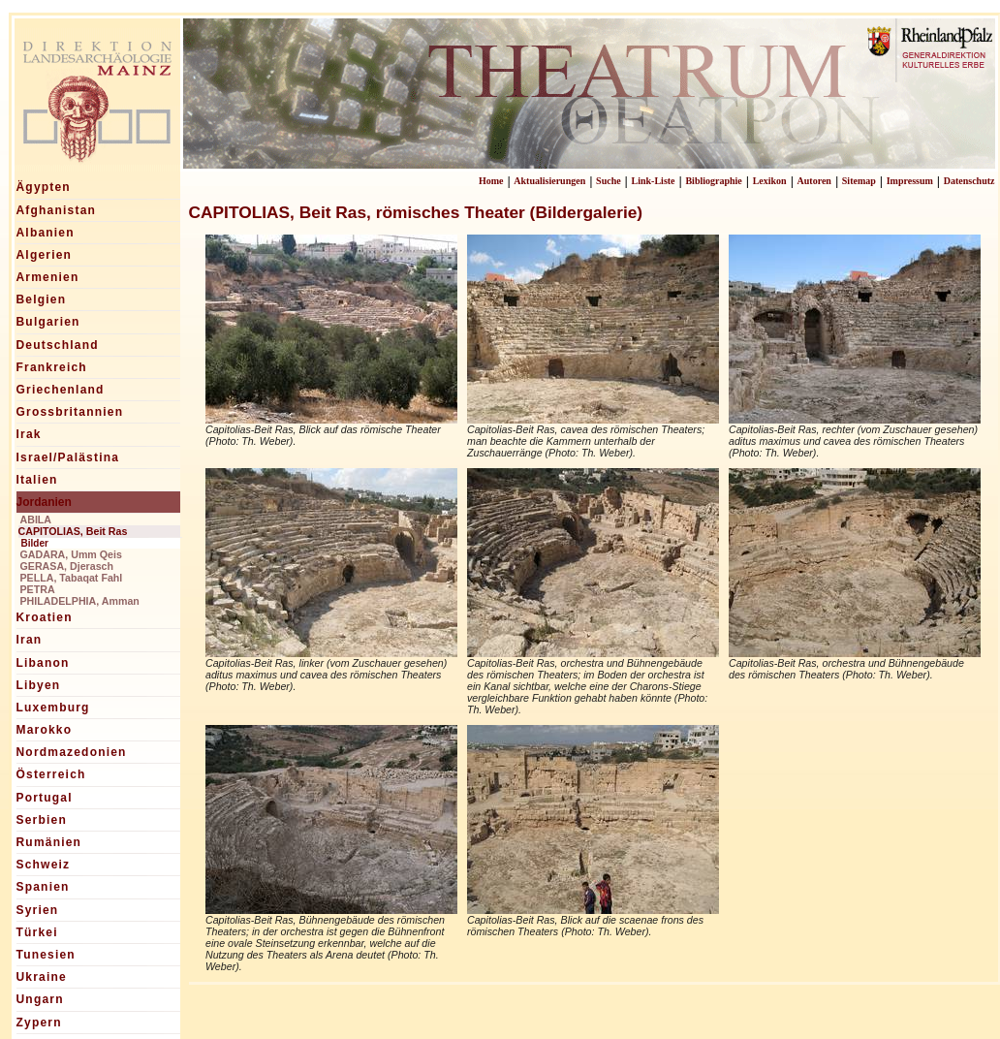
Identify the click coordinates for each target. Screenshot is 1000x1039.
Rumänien (49, 842)
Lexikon (770, 180)
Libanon (43, 663)
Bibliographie (713, 180)
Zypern (39, 1022)
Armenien (47, 277)
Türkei (37, 932)
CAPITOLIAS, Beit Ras (73, 531)
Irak (29, 434)
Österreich (51, 774)
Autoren (814, 180)
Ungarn (40, 999)
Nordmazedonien (71, 752)
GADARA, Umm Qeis (71, 554)
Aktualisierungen (549, 180)
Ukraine (41, 977)
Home (491, 180)
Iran (29, 639)
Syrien (37, 910)
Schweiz (43, 864)
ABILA (36, 519)
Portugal (44, 797)
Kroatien (44, 617)
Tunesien (46, 954)
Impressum (910, 180)
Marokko (44, 730)
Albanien (45, 232)
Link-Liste (653, 180)
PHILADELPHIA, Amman (80, 601)
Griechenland (60, 389)
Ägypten (43, 187)
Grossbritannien (70, 412)
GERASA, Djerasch (67, 566)
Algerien (44, 255)
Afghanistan (56, 210)
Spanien (43, 887)
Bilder (34, 543)
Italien (37, 480)
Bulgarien (48, 322)
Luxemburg (53, 707)
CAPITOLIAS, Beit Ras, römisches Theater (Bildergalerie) (416, 212)
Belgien (41, 299)
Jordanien (44, 502)
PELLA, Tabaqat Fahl (71, 577)
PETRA (37, 589)
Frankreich (51, 367)
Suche (608, 180)
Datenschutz (969, 180)
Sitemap (859, 180)
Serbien (41, 820)
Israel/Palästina (68, 457)
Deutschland (57, 345)
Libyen (38, 685)
